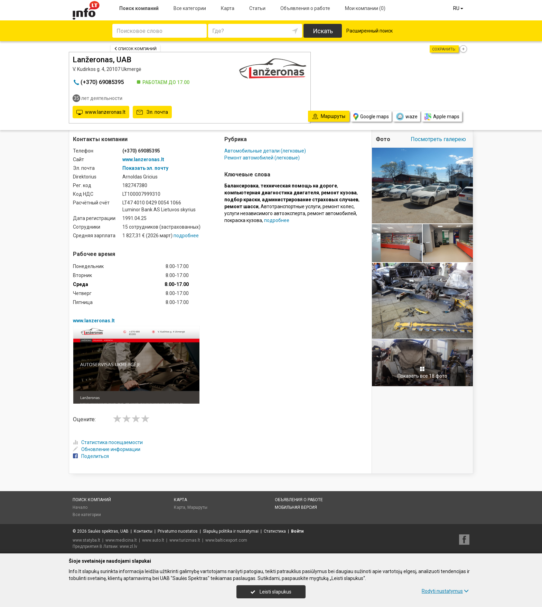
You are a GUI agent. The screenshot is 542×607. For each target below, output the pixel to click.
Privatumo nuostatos (178, 531)
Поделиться (91, 456)
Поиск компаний (139, 8)
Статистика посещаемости (108, 442)
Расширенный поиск (369, 31)
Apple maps (441, 116)
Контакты (143, 531)
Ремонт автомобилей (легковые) (262, 157)
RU (458, 8)
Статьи (257, 8)
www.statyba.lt (86, 540)
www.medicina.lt (121, 540)
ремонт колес (338, 206)
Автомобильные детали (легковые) (265, 151)
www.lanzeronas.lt (100, 112)
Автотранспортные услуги (290, 206)
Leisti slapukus (271, 592)
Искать (323, 31)
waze (406, 116)
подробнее (186, 235)
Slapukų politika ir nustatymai (231, 531)
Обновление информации (106, 449)
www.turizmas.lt (184, 540)
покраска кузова (243, 220)
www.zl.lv (128, 546)
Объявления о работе (305, 8)
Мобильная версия (296, 507)
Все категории (190, 8)
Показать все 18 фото (422, 372)
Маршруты (197, 507)
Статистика (275, 531)
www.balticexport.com (226, 540)
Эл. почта (152, 112)
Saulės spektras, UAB (108, 531)
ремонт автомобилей (331, 213)
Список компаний (135, 49)
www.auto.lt (153, 540)
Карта (227, 8)
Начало (80, 507)
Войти (297, 531)
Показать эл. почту (145, 168)
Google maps (371, 116)
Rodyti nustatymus (445, 591)
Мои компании (365, 8)
